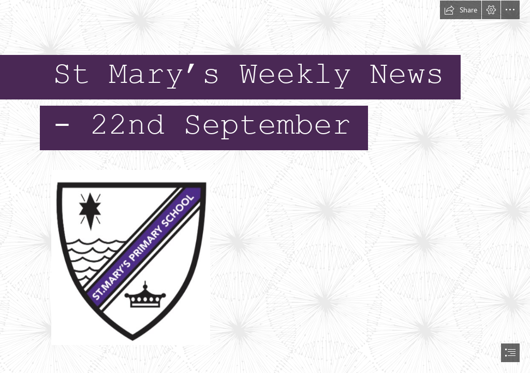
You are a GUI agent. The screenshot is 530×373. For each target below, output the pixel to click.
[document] (265, 186)
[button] (460, 10)
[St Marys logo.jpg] (130, 257)
